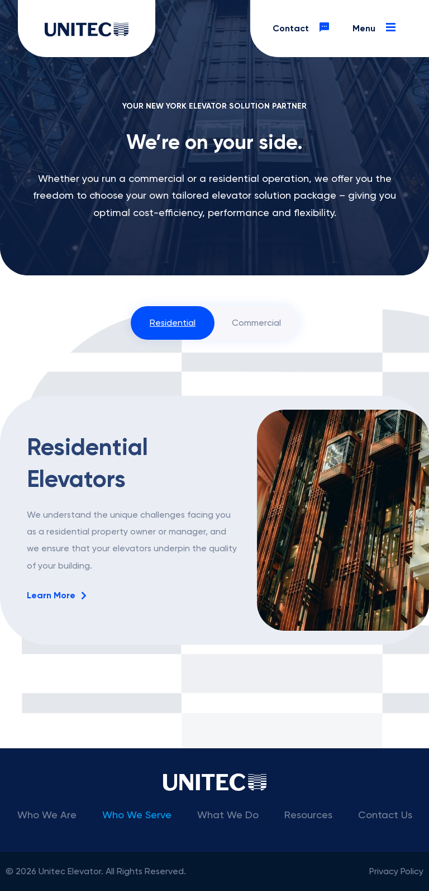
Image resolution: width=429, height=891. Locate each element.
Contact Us (385, 814)
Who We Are (47, 814)
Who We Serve (136, 814)
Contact (304, 28)
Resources (308, 814)
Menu (377, 28)
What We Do (228, 814)
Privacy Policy (396, 871)
